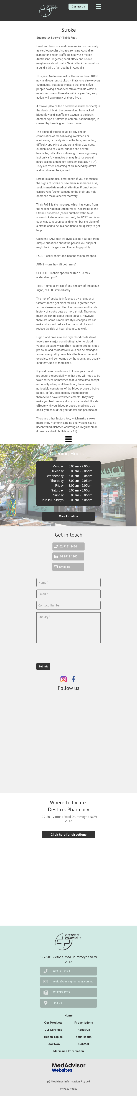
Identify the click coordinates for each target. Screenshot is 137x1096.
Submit (43, 666)
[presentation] (63, 653)
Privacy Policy (68, 1088)
